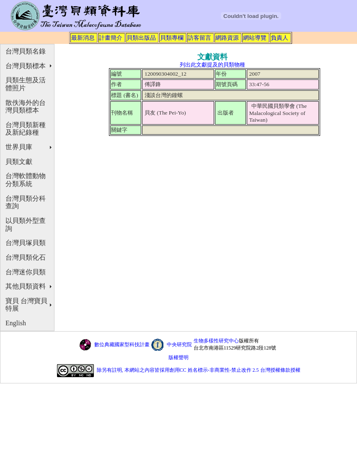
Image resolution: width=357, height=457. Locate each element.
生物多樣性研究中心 (216, 341)
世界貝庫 (18, 147)
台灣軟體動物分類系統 (25, 179)
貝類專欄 (172, 37)
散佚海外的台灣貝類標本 (25, 106)
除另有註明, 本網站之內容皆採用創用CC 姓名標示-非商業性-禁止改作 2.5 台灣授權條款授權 (198, 370)
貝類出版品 (141, 37)
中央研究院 (179, 344)
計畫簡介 (110, 37)
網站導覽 (254, 37)
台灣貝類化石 (25, 257)
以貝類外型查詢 (25, 224)
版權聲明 (178, 357)
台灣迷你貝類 (25, 272)
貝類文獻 (18, 161)
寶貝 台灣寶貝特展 (26, 304)
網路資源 (227, 37)
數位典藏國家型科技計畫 (122, 344)
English (15, 323)
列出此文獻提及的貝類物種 (212, 64)
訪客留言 (199, 37)
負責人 (279, 37)
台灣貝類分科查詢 (25, 202)
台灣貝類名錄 (25, 51)
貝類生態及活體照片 (25, 84)
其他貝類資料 (25, 286)
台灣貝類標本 (25, 65)
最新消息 (83, 37)
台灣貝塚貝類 (25, 242)
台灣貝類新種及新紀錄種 (25, 128)
